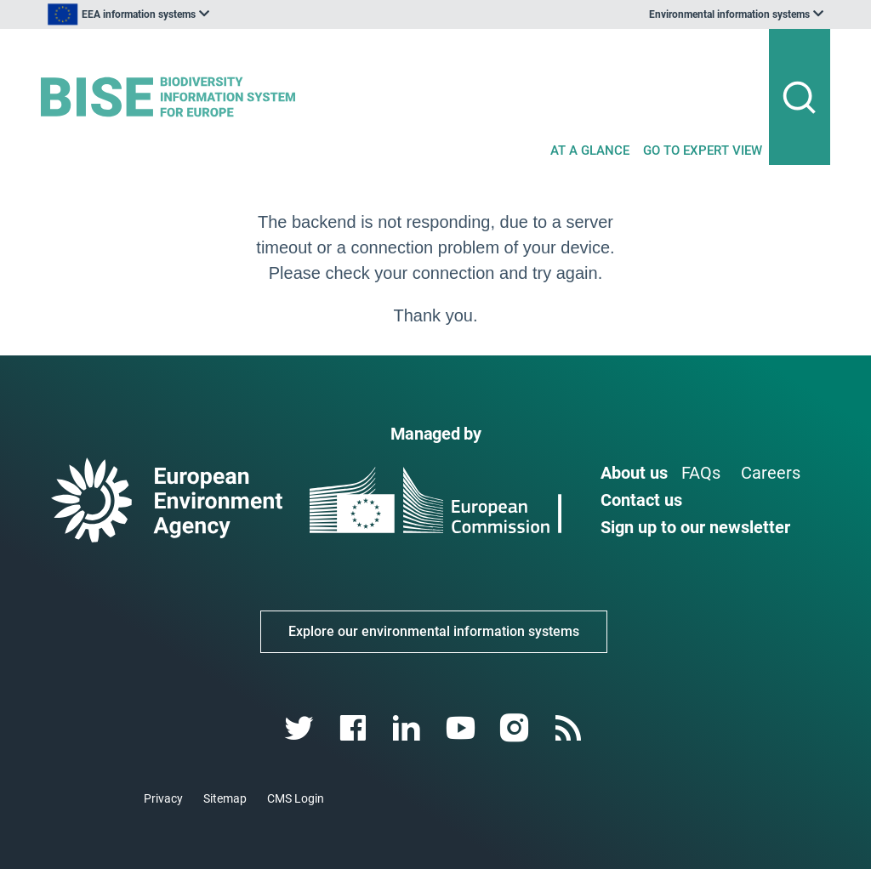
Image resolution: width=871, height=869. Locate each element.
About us (634, 473)
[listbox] (212, 14)
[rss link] (569, 728)
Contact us (641, 500)
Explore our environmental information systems (433, 631)
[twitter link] (300, 728)
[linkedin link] (408, 728)
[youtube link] (462, 728)
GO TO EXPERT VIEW (702, 150)
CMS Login (295, 798)
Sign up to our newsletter (695, 527)
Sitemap (225, 798)
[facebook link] (355, 728)
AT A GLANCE (589, 150)
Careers (770, 473)
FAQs (700, 473)
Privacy (163, 798)
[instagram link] (516, 728)
